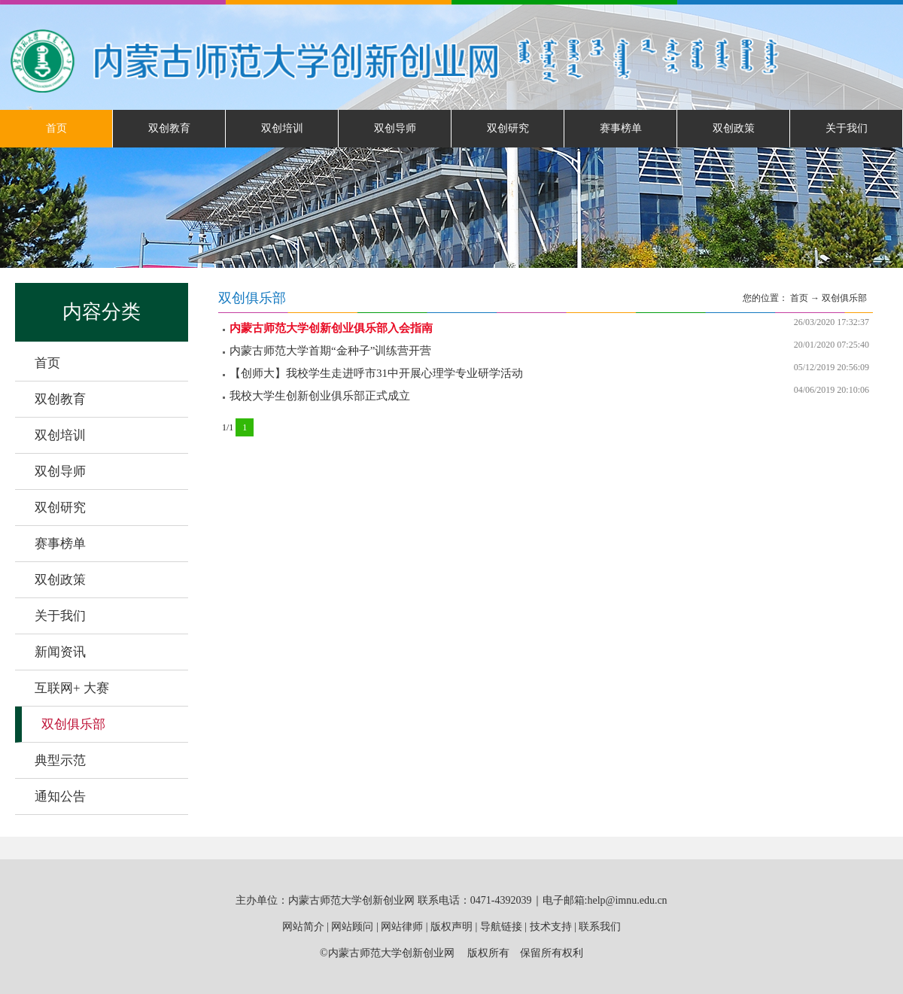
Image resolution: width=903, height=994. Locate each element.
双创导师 (395, 128)
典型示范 (60, 760)
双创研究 (508, 128)
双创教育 (169, 128)
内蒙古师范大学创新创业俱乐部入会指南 (331, 328)
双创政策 (734, 128)
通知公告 (60, 796)
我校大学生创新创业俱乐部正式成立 (320, 396)
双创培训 (282, 128)
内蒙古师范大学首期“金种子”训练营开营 (330, 351)
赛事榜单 (621, 128)
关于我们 (846, 128)
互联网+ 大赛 (72, 688)
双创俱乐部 (73, 724)
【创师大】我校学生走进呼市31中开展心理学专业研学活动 (376, 373)
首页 (56, 128)
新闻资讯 (60, 652)
